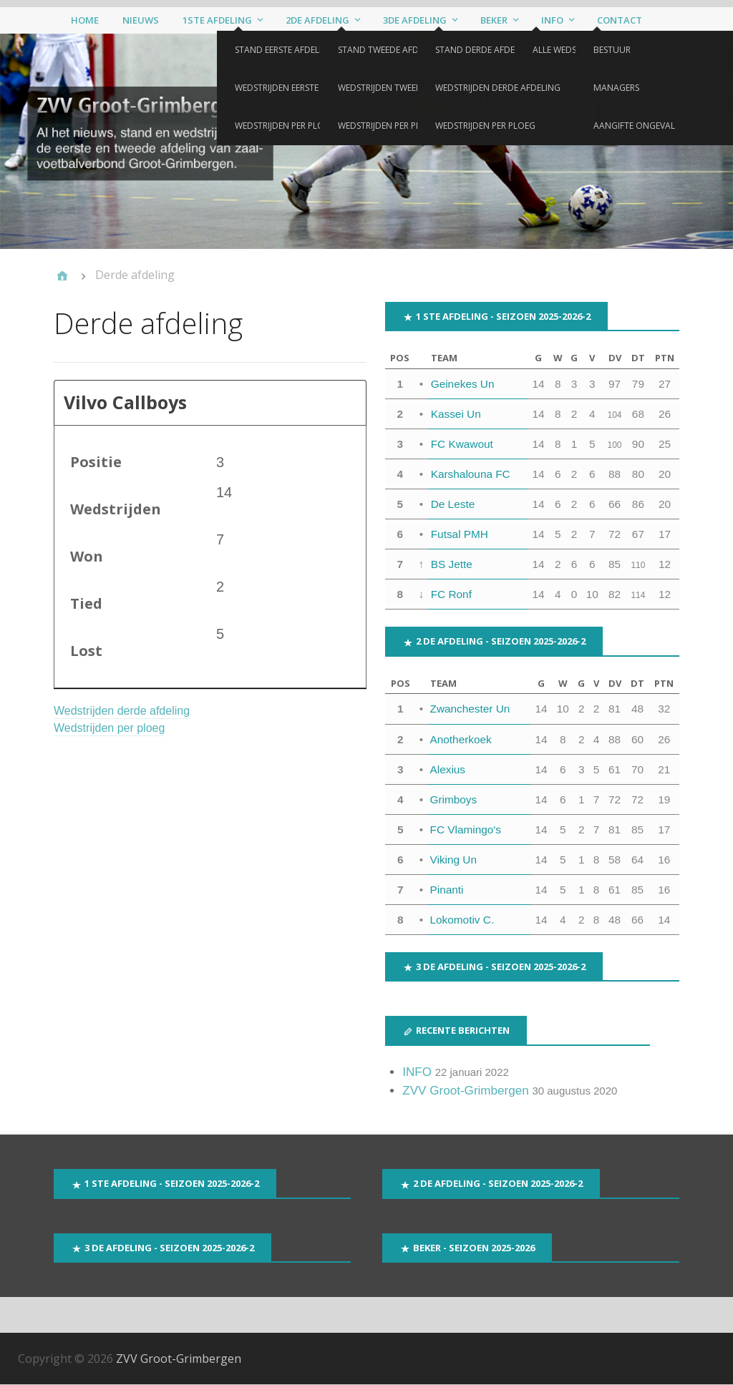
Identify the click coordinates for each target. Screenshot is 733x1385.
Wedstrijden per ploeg (109, 729)
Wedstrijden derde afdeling (122, 711)
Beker (494, 20)
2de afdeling (317, 20)
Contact (619, 20)
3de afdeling (415, 20)
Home (85, 20)
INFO (417, 1072)
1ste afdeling (217, 20)
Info (552, 20)
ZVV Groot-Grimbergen (465, 1090)
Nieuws (140, 20)
